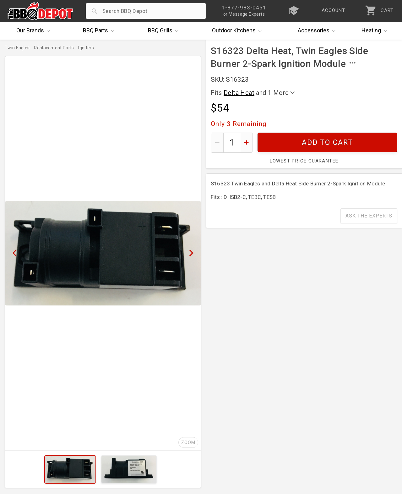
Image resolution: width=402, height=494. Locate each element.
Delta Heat (239, 92)
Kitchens (238, 31)
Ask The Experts (368, 216)
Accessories (318, 31)
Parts (100, 31)
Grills (165, 31)
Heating (375, 31)
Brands (34, 31)
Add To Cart (327, 142)
